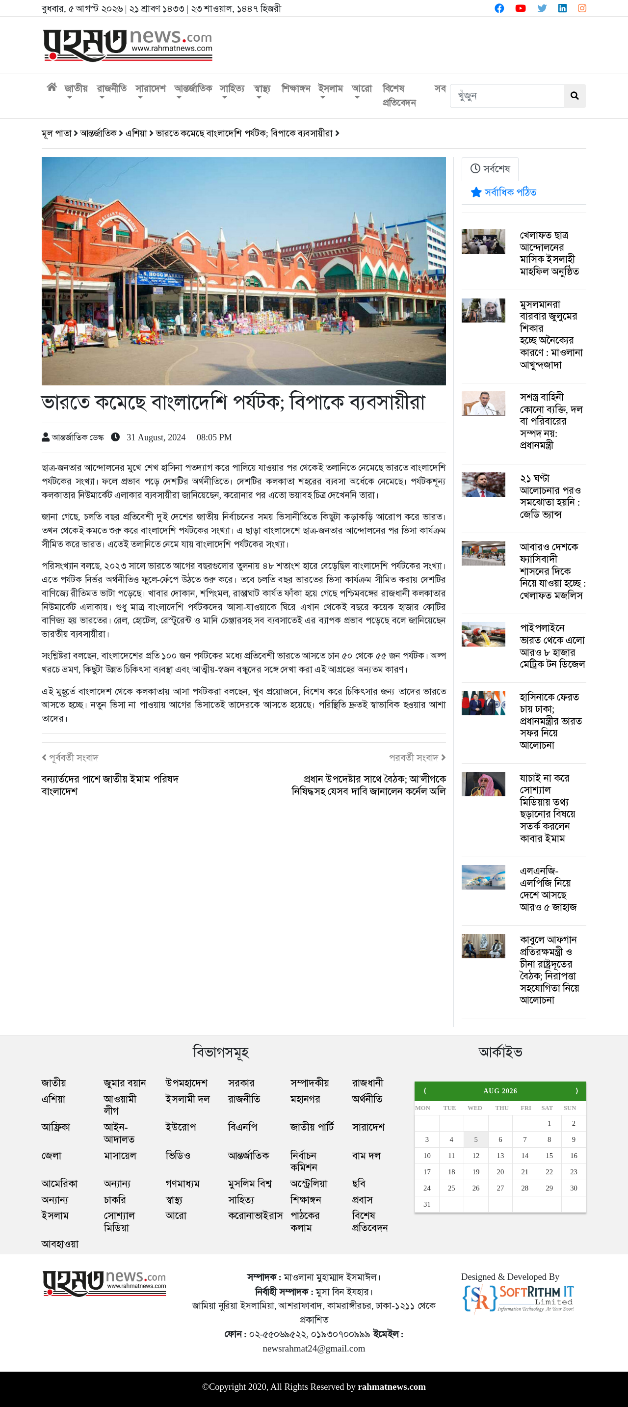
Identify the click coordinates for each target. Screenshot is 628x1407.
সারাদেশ (150, 88)
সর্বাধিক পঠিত (504, 192)
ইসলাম (330, 88)
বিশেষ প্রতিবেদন (399, 95)
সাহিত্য (232, 88)
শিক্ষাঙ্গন (296, 88)
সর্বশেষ (490, 168)
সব (440, 88)
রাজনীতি (112, 88)
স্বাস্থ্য (262, 88)
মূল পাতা (57, 133)
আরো (362, 88)
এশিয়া (136, 133)
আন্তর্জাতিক (193, 88)
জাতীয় (76, 88)
